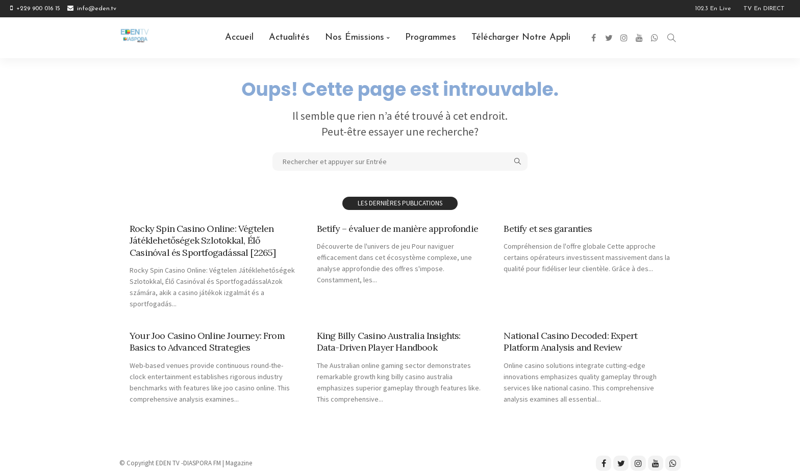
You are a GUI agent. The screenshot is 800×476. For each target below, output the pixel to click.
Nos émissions (354, 37)
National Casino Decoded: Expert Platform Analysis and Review (570, 341)
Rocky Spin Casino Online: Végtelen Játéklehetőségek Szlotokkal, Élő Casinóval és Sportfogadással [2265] (203, 240)
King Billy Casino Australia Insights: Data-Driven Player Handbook (389, 341)
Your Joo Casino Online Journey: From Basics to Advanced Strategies (207, 341)
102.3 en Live (713, 9)
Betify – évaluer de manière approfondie (397, 228)
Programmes (430, 37)
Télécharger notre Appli (520, 37)
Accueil (239, 37)
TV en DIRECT (764, 9)
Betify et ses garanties (548, 228)
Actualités (289, 37)
